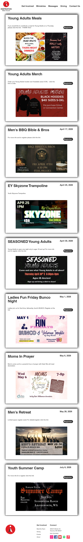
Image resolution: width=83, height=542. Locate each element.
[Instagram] (51, 537)
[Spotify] (64, 537)
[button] (27, 6)
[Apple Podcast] (68, 537)
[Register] (68, 27)
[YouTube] (60, 537)
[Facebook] (55, 537)
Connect (53, 525)
